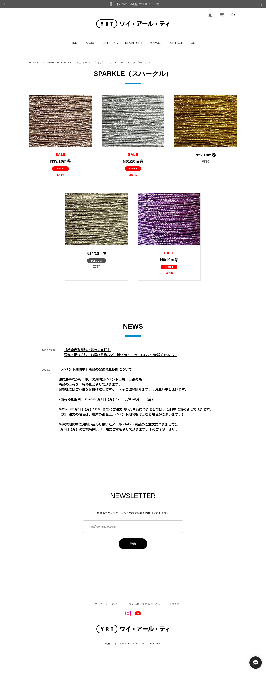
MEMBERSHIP (134, 43)
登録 (133, 543)
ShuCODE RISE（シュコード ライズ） (76, 62)
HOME (75, 43)
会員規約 (174, 604)
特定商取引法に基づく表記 (145, 604)
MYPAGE (156, 43)
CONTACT (175, 43)
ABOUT (91, 43)
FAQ (192, 43)
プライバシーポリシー (108, 604)
